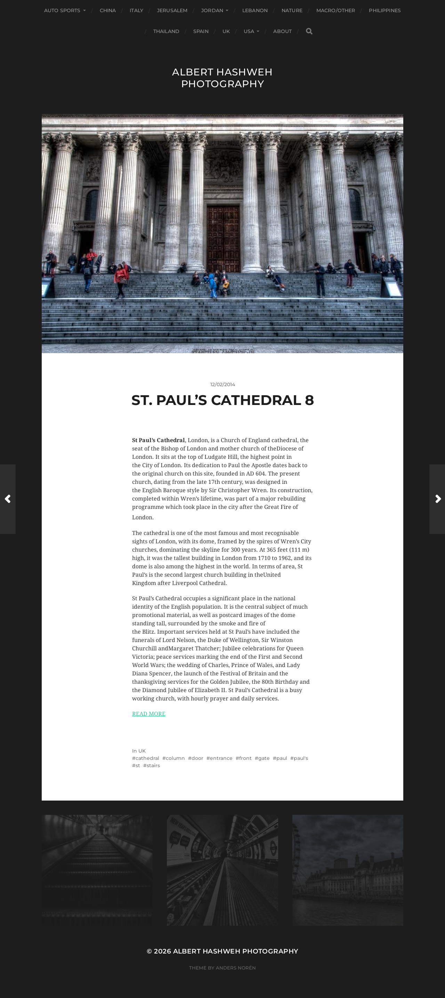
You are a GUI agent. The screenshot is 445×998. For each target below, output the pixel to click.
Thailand (166, 31)
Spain (201, 31)
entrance (221, 758)
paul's (301, 758)
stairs (153, 765)
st (138, 765)
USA (249, 31)
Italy (136, 10)
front (245, 758)
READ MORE (148, 714)
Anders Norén (236, 968)
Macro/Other (335, 10)
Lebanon (255, 10)
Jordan (212, 10)
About (282, 31)
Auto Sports (62, 10)
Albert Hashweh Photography (222, 78)
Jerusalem (172, 10)
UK (226, 31)
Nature (292, 10)
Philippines (385, 10)
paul (281, 758)
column (175, 758)
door (197, 758)
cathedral (147, 758)
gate (264, 758)
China (108, 10)
